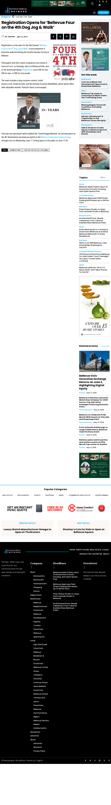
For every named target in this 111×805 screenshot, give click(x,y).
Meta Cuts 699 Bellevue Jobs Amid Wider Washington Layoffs (93, 245)
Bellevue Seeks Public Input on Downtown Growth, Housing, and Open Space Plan (93, 189)
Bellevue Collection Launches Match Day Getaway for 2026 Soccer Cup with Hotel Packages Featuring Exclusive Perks (93, 402)
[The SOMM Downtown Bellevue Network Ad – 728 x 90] (58, 3)
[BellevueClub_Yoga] (95, 33)
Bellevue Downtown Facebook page (56, 137)
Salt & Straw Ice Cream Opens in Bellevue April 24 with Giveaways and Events (94, 130)
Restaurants (86, 102)
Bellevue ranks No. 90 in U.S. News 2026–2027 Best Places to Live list (93, 269)
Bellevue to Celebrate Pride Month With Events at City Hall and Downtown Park (94, 417)
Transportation (86, 195)
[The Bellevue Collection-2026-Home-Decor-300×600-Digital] (94, 306)
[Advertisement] (55, 784)
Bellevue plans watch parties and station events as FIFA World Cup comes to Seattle (93, 442)
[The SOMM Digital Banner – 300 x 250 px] (94, 465)
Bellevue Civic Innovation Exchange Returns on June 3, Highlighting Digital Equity (92, 382)
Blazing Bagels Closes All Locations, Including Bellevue (93, 107)
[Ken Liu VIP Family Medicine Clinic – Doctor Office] (95, 59)
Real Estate (86, 79)
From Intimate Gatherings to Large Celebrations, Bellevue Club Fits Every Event (93, 429)
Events (5, 17)
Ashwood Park (15, 150)
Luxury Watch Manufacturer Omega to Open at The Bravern (27, 530)
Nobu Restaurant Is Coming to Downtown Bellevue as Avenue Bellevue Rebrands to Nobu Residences (93, 232)
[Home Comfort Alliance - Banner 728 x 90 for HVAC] (55, 508)
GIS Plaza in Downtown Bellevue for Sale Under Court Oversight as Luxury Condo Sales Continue (94, 257)
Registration (27, 69)
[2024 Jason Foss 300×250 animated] (38, 112)
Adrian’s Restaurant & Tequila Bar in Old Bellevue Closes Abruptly (93, 118)
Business (83, 206)
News (83, 91)
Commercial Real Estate (90, 251)
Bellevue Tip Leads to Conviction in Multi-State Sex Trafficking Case (94, 95)
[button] (92, 3)
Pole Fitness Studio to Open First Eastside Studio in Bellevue (94, 210)
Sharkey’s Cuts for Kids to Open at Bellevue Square (83, 530)
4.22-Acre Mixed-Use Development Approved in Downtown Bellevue (94, 84)
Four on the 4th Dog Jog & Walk (36, 150)
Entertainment (85, 410)
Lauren (11, 37)
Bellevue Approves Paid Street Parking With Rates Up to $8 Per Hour (94, 200)
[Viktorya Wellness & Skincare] (94, 156)
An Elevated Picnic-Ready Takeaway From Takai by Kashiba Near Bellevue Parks (92, 220)
